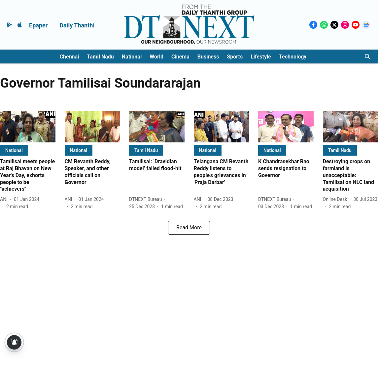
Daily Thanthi (76, 25)
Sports (235, 57)
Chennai (69, 57)
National (132, 57)
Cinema (180, 57)
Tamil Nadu (100, 57)
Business (208, 57)
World (156, 57)
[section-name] (14, 150)
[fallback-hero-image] (27, 126)
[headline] (27, 175)
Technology (293, 57)
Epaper (38, 25)
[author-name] (5, 199)
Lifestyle (261, 57)
